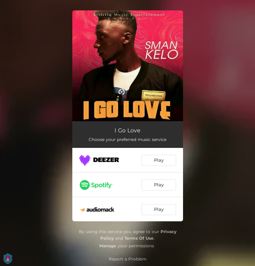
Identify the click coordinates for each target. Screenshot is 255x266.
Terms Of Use (139, 238)
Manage (107, 245)
